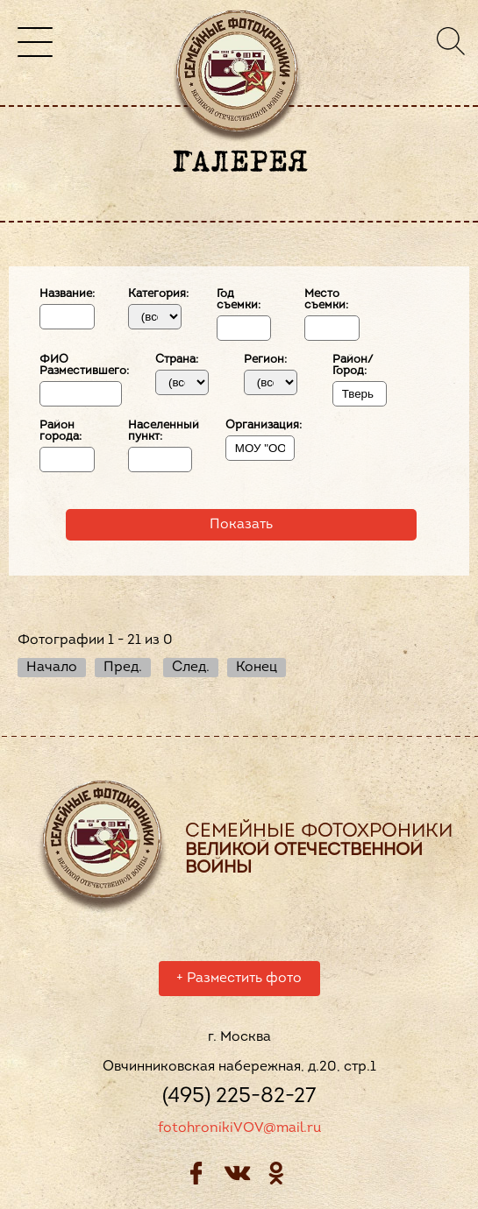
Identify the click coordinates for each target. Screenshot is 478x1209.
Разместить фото (239, 981)
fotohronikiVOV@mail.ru (239, 1131)
